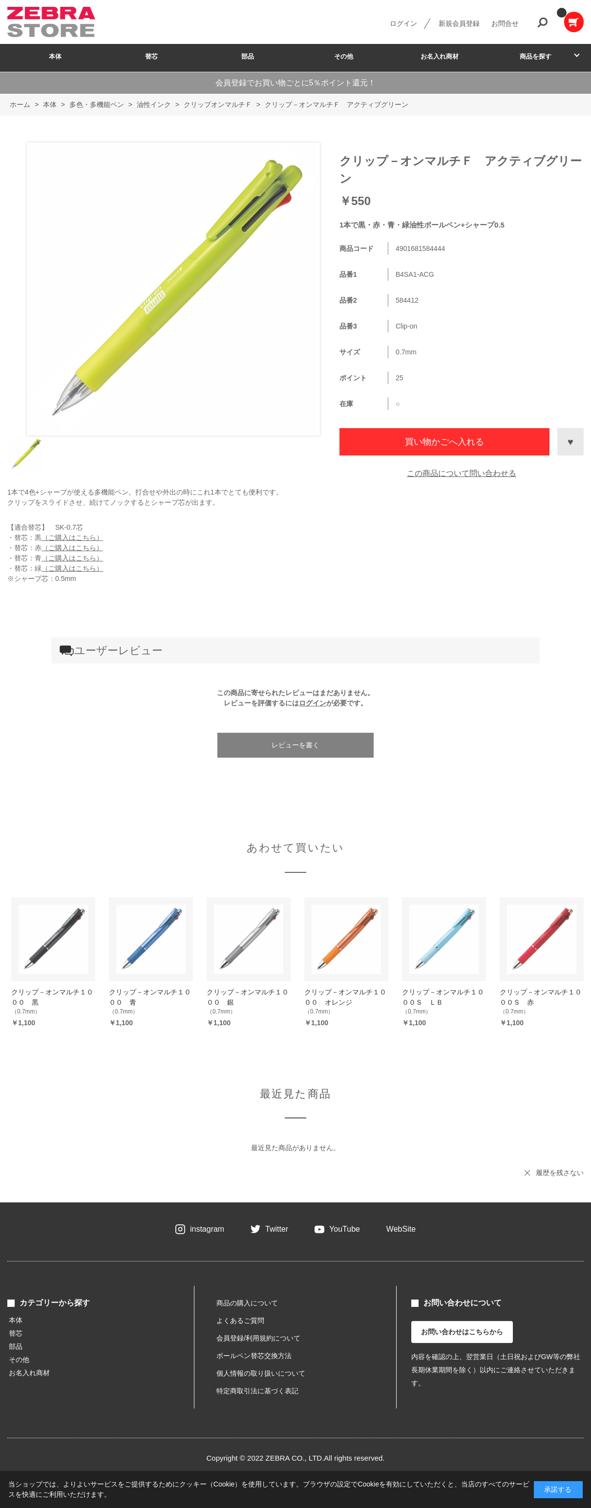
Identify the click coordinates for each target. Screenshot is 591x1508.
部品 (247, 56)
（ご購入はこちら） (72, 537)
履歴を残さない (560, 1173)
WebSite (401, 1229)
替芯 (151, 56)
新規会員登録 (459, 23)
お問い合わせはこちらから (462, 1332)
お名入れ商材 (440, 56)
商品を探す (535, 56)
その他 (343, 56)
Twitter (276, 1229)
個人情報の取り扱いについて (260, 1373)
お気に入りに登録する (570, 441)
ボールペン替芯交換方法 (254, 1356)
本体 (55, 56)
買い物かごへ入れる (444, 442)
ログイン (403, 23)
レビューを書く (295, 745)
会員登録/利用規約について (258, 1338)
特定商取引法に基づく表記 (257, 1391)
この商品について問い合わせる (461, 473)
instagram (207, 1229)
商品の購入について (247, 1303)
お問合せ (505, 23)
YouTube (344, 1229)
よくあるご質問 (240, 1320)
